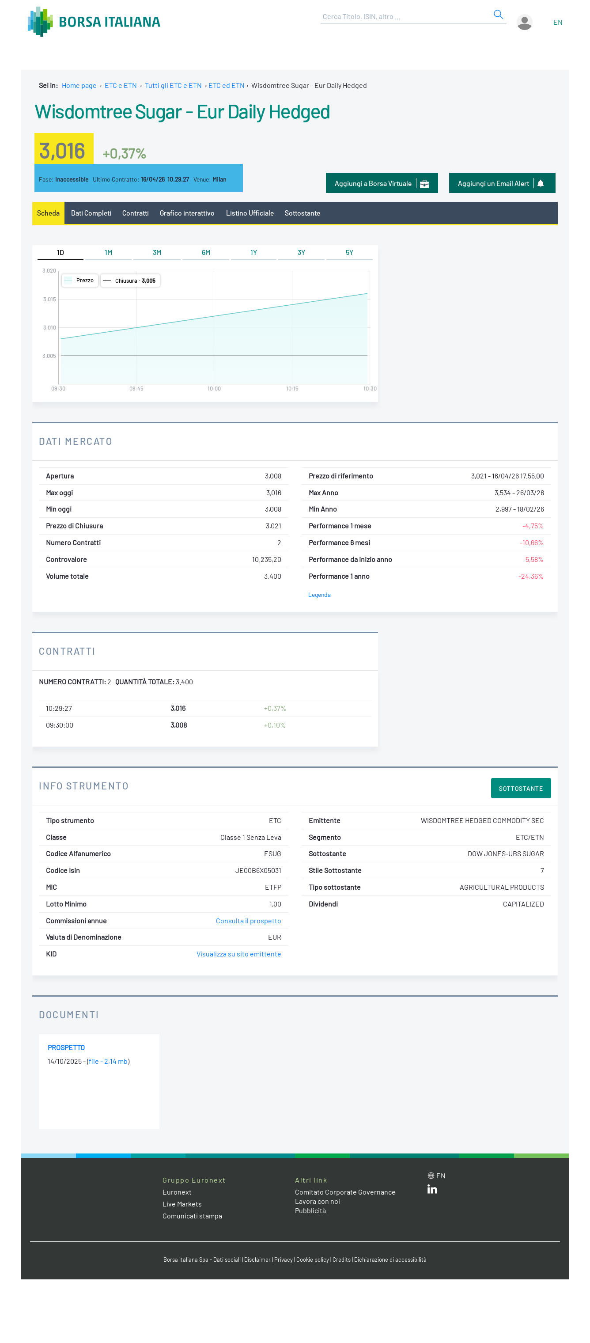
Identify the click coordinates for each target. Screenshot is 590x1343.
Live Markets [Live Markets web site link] (182, 1203)
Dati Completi (91, 213)
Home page (79, 85)
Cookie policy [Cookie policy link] (312, 1259)
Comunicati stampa (192, 1215)
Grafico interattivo (187, 213)
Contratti (135, 213)
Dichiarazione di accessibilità (390, 1259)
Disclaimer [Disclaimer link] (257, 1259)
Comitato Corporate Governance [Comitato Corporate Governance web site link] (345, 1191)
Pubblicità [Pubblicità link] (310, 1210)
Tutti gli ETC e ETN (173, 85)
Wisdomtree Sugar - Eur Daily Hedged (182, 110)
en (558, 22)
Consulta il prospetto (248, 920)
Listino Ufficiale (250, 213)
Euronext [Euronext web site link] (177, 1191)
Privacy (283, 1259)
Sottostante (302, 213)
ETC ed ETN (226, 85)
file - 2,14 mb (108, 1061)
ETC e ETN (121, 85)
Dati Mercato (76, 441)
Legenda (319, 594)
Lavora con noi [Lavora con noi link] (317, 1201)
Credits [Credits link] (342, 1259)
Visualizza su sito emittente (239, 953)
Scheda (48, 213)
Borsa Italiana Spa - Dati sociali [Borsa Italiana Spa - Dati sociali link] (202, 1259)
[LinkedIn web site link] (432, 1191)
